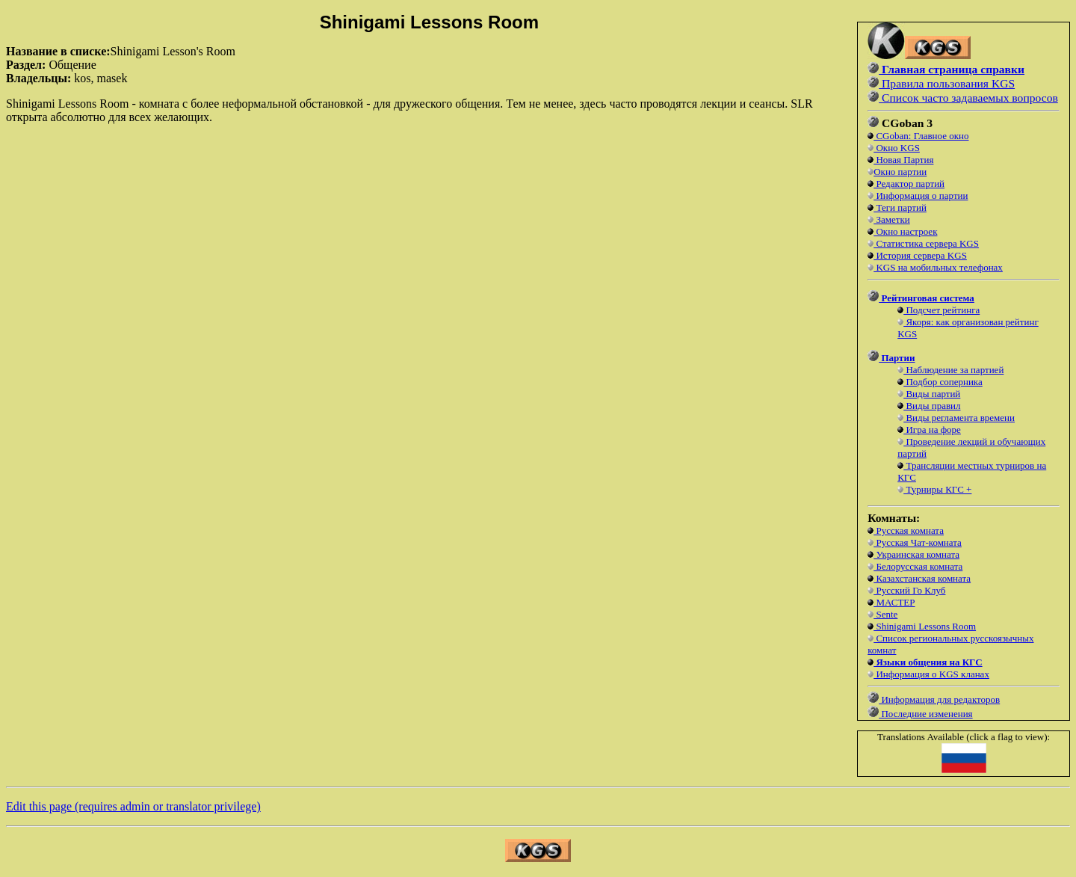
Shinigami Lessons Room (925, 626)
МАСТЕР (894, 602)
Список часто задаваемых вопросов (968, 97)
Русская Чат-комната (918, 542)
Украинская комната (916, 554)
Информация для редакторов (939, 699)
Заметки (891, 219)
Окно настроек (905, 231)
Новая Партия (903, 159)
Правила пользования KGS (947, 83)
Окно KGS (897, 147)
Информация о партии (921, 195)
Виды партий (931, 393)
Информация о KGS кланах (931, 674)
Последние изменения (925, 713)
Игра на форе (932, 429)
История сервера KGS (920, 255)
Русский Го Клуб (909, 590)
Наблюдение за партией (953, 369)
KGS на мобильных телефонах (938, 267)
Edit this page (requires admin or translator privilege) (133, 806)
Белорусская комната (918, 566)
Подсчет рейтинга (941, 310)
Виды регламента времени (959, 417)
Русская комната (909, 530)
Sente (885, 614)
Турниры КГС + (937, 489)
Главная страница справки (951, 69)
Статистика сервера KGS (926, 243)
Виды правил (931, 405)
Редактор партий (909, 183)
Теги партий (900, 207)
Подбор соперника (943, 381)
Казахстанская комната (922, 578)
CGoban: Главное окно (921, 135)
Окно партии (900, 171)
